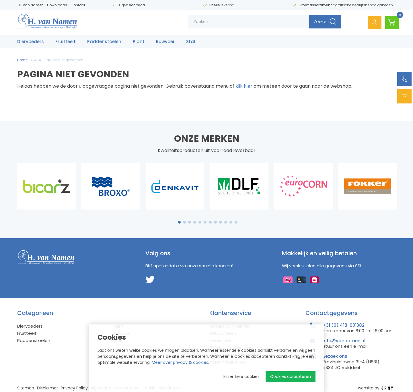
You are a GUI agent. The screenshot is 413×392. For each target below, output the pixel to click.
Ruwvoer (165, 42)
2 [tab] (184, 222)
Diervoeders (30, 42)
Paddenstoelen (104, 42)
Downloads (57, 5)
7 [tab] (210, 222)
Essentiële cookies (241, 376)
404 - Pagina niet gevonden (58, 59)
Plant (139, 42)
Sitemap (25, 388)
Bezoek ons (335, 356)
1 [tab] (179, 222)
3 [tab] (189, 222)
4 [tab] (194, 222)
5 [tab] (199, 222)
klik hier (243, 86)
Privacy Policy (74, 388)
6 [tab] (205, 222)
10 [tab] (225, 222)
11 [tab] (230, 222)
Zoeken (317, 23)
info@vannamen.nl (344, 341)
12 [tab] (236, 222)
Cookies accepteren (290, 376)
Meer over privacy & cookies (180, 362)
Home (22, 59)
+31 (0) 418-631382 (344, 325)
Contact (78, 5)
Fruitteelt (65, 42)
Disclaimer (47, 388)
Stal (190, 42)
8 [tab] (215, 222)
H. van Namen (31, 5)
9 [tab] (220, 222)
